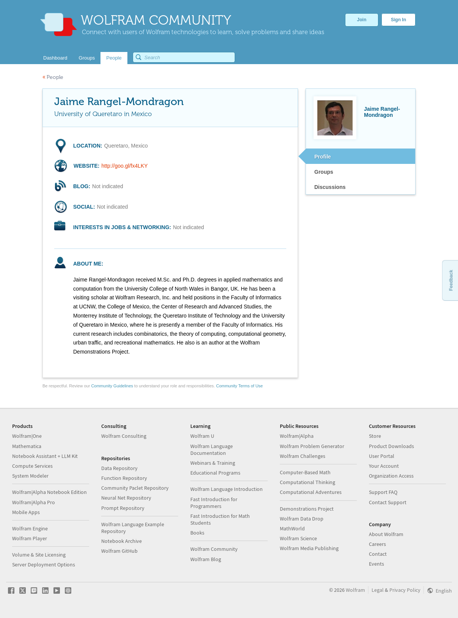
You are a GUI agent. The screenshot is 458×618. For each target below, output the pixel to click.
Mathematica (26, 446)
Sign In (398, 19)
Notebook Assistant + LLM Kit (45, 456)
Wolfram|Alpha (297, 435)
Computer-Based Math (305, 472)
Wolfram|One (27, 435)
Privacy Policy (404, 590)
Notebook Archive (121, 541)
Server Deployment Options (43, 564)
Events (376, 563)
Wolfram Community (214, 549)
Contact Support (387, 502)
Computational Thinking (307, 482)
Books (197, 532)
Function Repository (124, 478)
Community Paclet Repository (135, 487)
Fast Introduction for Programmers (213, 502)
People (52, 77)
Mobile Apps (26, 512)
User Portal (381, 456)
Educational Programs (215, 472)
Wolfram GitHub (119, 550)
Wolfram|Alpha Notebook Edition (49, 492)
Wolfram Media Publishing (309, 548)
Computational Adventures (311, 492)
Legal (378, 590)
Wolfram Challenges (302, 456)
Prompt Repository (122, 508)
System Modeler (30, 475)
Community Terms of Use (239, 386)
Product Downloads (391, 446)
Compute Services (32, 465)
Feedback (450, 280)
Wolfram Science (298, 538)
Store (375, 435)
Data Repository (119, 468)
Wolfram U (202, 435)
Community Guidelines (112, 386)
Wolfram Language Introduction (226, 489)
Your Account (384, 465)
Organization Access (391, 475)
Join (362, 19)
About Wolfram (386, 534)
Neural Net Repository (126, 497)
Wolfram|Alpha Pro (33, 502)
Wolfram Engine (30, 528)
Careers (377, 544)
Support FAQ (383, 492)
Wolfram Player (29, 538)
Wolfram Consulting (123, 435)
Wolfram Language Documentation (211, 449)
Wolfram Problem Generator (312, 446)
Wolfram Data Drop (301, 518)
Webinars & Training (212, 462)
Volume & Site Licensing (39, 554)
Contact (378, 553)
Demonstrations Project (307, 508)
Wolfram (355, 590)
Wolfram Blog (205, 559)
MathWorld (292, 528)
